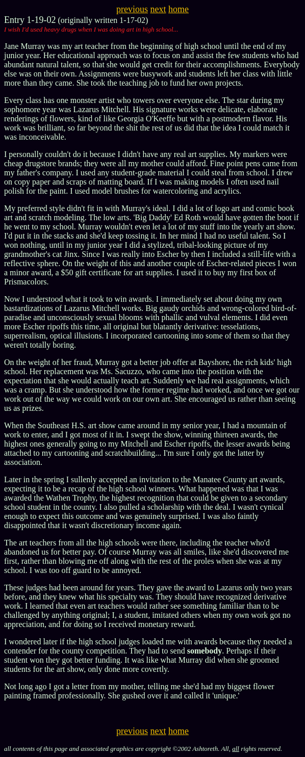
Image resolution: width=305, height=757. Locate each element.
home (178, 9)
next (158, 9)
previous (132, 9)
